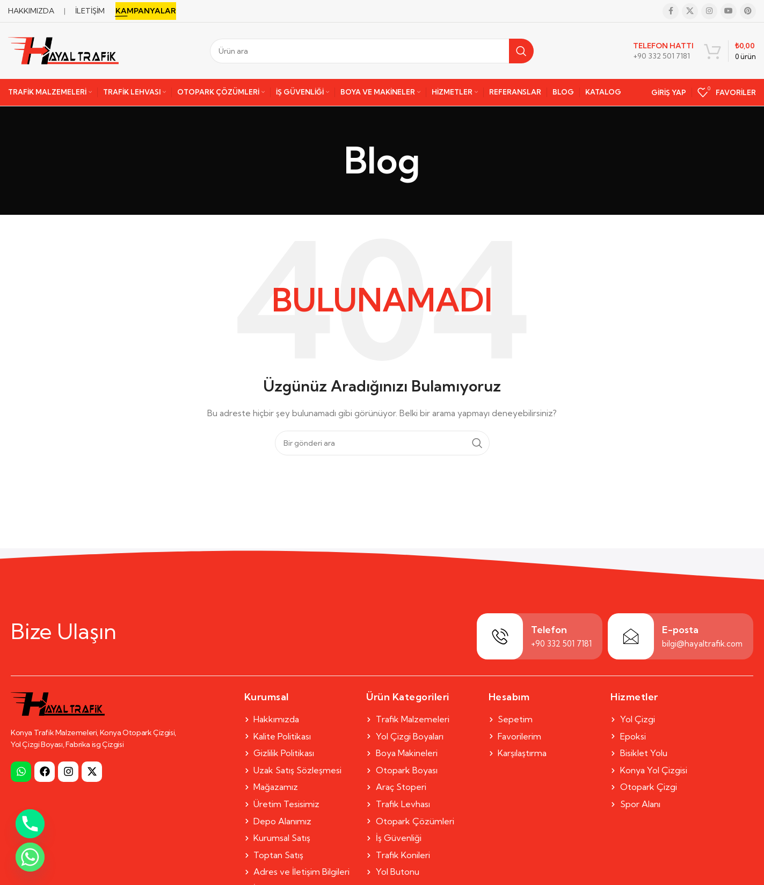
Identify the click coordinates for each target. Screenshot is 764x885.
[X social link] (690, 11)
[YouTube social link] (729, 11)
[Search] (372, 51)
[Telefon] (500, 636)
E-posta (680, 629)
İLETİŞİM (90, 11)
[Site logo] (63, 50)
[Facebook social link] (671, 11)
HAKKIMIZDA (31, 11)
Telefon (549, 629)
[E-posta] (631, 636)
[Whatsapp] (30, 857)
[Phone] (30, 823)
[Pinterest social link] (748, 11)
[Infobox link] (663, 51)
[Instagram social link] (709, 11)
